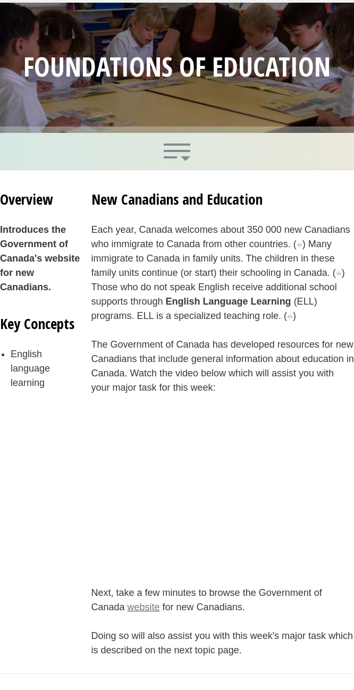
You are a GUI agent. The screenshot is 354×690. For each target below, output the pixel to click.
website (144, 607)
